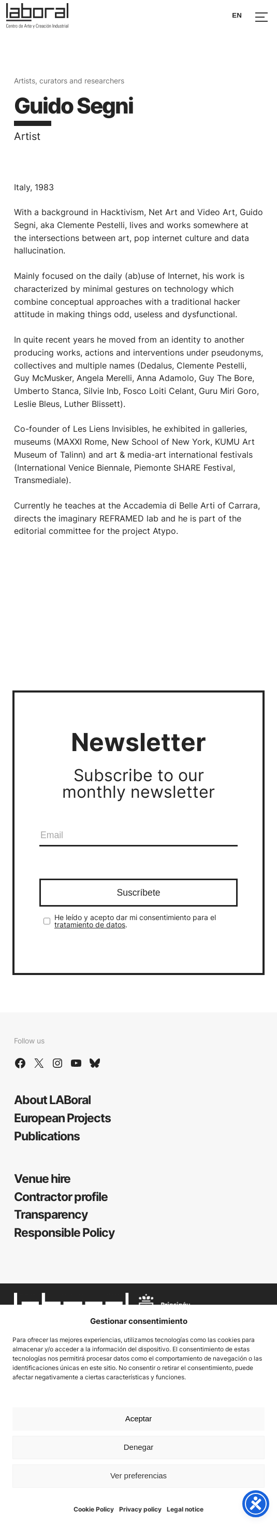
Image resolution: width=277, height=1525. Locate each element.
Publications (47, 1136)
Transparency (51, 1214)
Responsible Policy (64, 1232)
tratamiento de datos (89, 924)
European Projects (62, 1118)
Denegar (139, 1447)
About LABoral (52, 1100)
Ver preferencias (138, 1475)
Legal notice (185, 1509)
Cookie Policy (94, 1509)
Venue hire (42, 1178)
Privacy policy (140, 1509)
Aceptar (138, 1418)
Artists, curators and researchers (69, 80)
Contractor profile (61, 1197)
